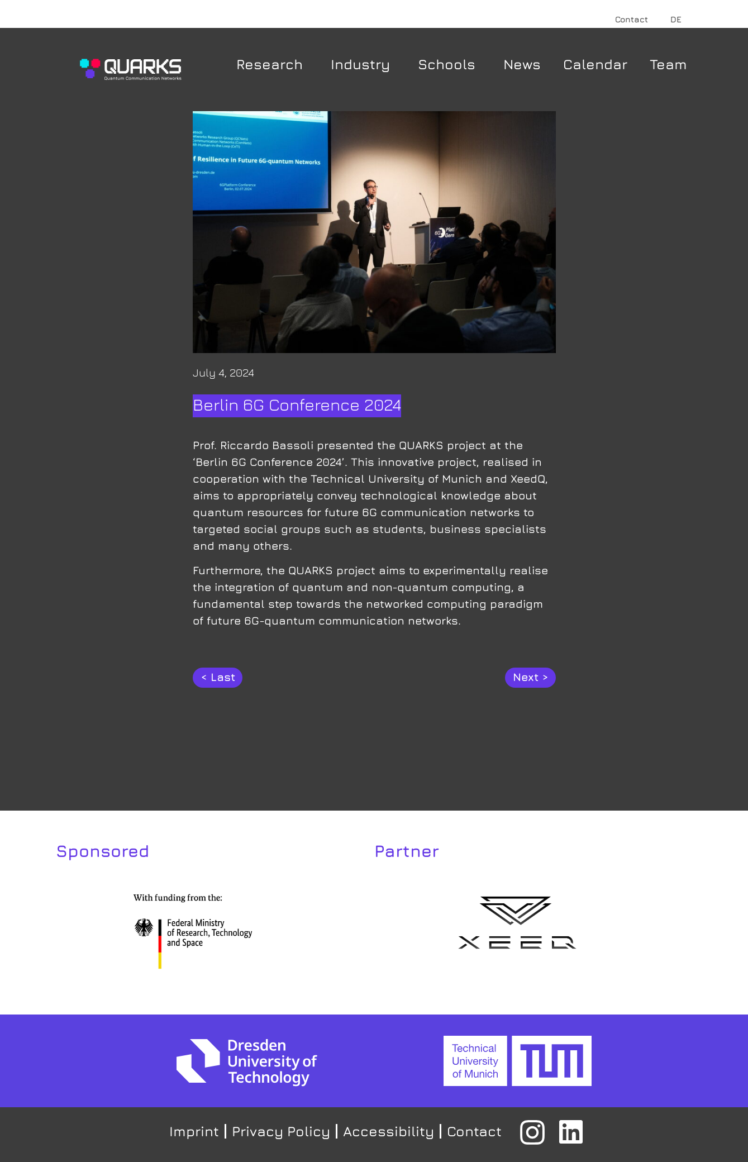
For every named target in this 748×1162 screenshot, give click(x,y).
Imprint (194, 1131)
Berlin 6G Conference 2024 (297, 404)
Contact (631, 19)
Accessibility (388, 1131)
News (522, 64)
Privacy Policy (281, 1131)
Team (668, 64)
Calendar (595, 64)
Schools (449, 64)
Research (272, 64)
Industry (363, 64)
